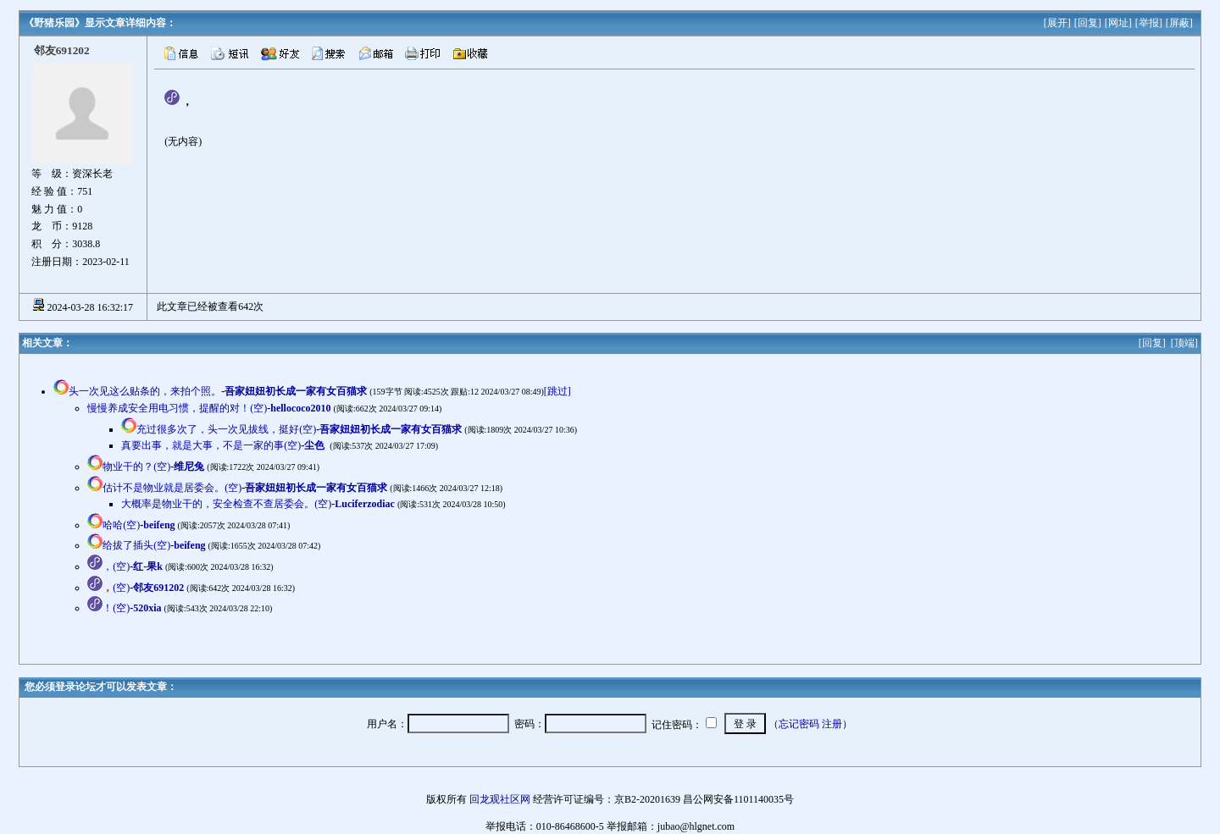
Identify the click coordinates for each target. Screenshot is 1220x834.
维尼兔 (189, 466)
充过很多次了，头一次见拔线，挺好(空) (226, 429)
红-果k (148, 566)
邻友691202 (158, 588)
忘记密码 (799, 724)
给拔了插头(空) (136, 545)
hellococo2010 (300, 408)
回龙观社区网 (499, 799)
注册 (832, 724)
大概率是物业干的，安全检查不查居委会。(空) (226, 504)
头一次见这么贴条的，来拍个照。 (145, 391)
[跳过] (557, 391)
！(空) (116, 608)
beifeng (159, 525)
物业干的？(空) (136, 466)
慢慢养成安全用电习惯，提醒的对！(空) (177, 408)
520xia (147, 608)
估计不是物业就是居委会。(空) (172, 488)
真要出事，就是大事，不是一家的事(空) (211, 445)
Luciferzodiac (365, 504)
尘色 (315, 445)
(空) (116, 588)
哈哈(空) (121, 525)
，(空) (116, 566)
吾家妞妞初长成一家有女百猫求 (296, 391)
